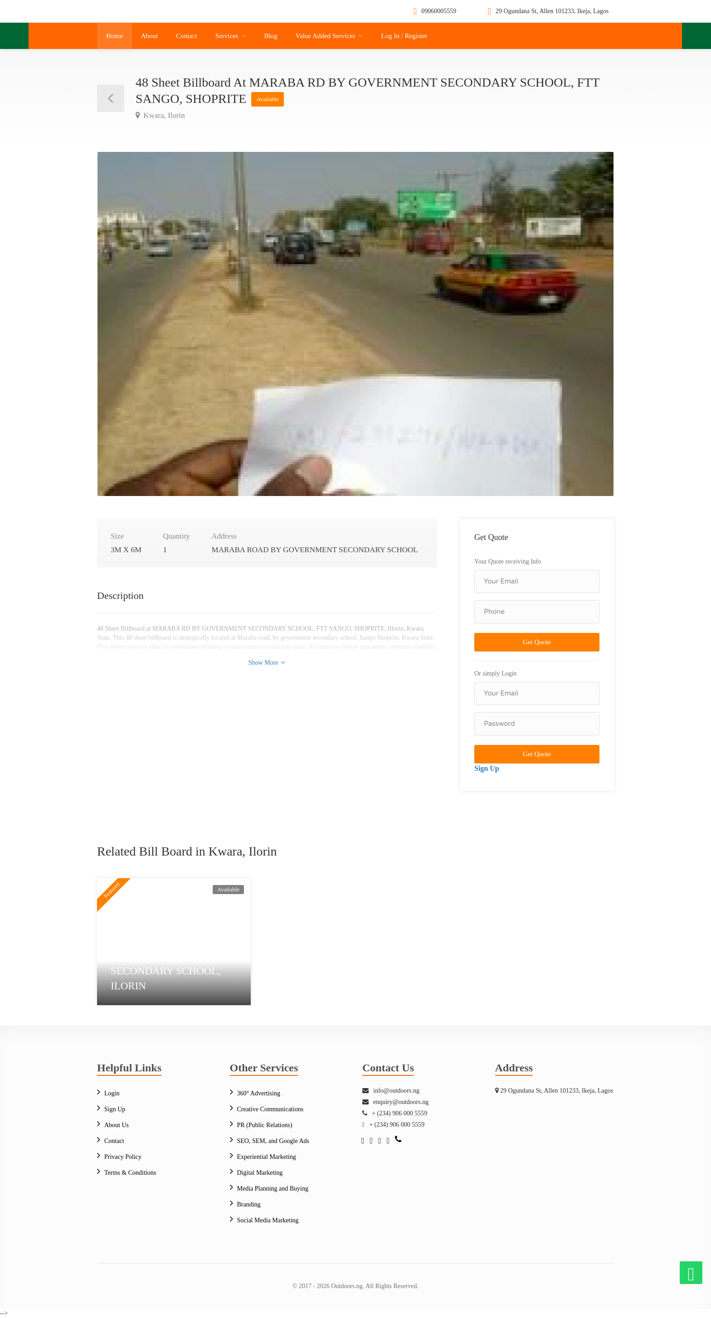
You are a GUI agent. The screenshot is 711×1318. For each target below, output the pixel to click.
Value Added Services (326, 35)
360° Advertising (258, 1093)
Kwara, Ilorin (163, 115)
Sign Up (486, 768)
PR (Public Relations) (264, 1125)
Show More (266, 662)
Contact (186, 35)
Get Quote (537, 642)
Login (111, 1093)
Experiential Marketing (266, 1156)
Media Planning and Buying (273, 1188)
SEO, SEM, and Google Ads (273, 1141)
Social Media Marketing (268, 1220)
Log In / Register (404, 35)
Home (114, 35)
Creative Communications (270, 1109)
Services (227, 35)
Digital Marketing (260, 1172)
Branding (249, 1204)
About (149, 35)
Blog (271, 35)
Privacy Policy (122, 1156)
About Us (116, 1125)
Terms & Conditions (130, 1172)
